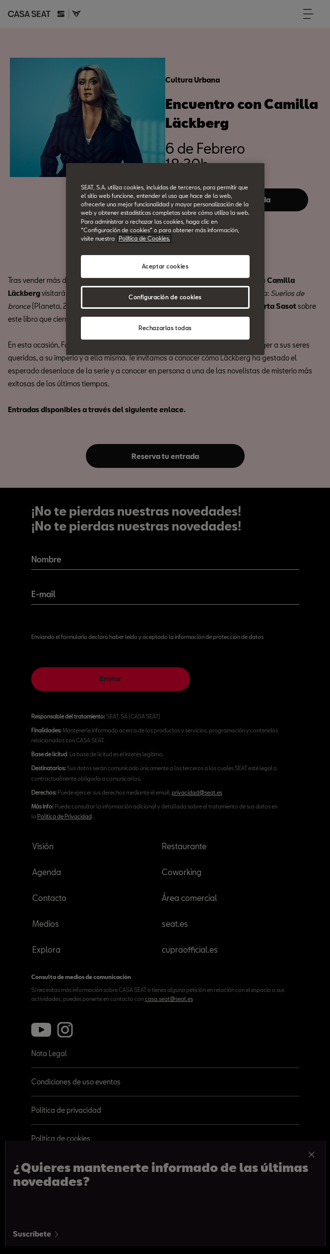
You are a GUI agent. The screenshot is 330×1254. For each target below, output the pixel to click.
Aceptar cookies (165, 266)
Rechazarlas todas (165, 328)
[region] (165, 259)
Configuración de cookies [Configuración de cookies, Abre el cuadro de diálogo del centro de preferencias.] (165, 297)
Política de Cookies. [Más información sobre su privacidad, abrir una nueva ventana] (144, 238)
